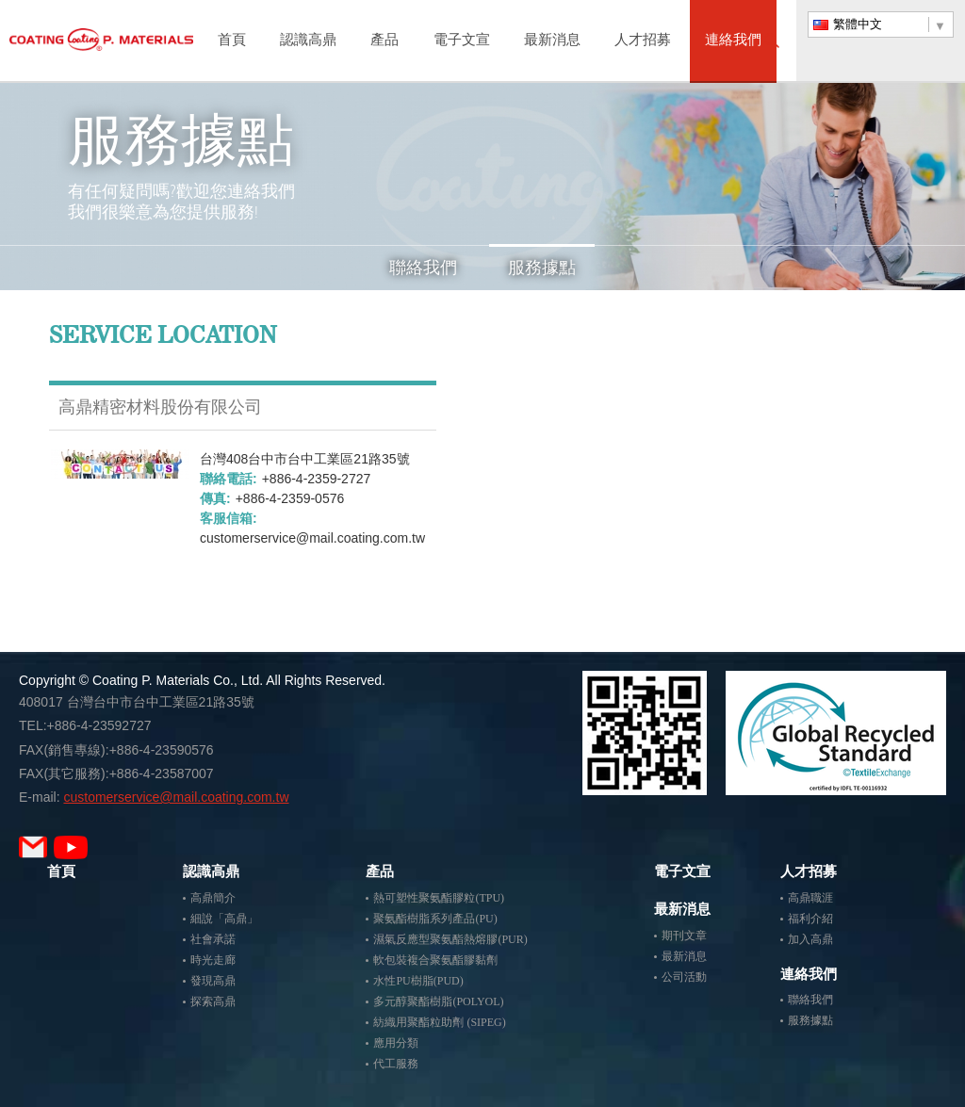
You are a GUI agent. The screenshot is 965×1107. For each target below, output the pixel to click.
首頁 (232, 41)
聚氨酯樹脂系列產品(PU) (435, 918)
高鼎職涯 (810, 897)
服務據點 (542, 267)
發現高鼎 (213, 980)
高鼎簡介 (213, 897)
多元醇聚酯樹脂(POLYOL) (438, 1001)
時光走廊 (213, 960)
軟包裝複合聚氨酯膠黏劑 (435, 960)
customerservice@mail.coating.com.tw (312, 537)
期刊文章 (684, 935)
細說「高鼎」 (224, 918)
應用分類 (395, 1043)
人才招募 (642, 41)
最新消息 (552, 41)
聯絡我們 (423, 267)
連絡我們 (733, 41)
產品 (384, 41)
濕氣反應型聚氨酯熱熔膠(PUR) (450, 939)
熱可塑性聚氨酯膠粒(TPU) (438, 897)
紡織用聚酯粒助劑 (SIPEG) (439, 1022)
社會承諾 (213, 939)
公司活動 (684, 977)
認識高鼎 (308, 41)
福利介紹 (810, 918)
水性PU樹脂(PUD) (418, 980)
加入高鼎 (810, 939)
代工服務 (395, 1063)
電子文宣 (461, 41)
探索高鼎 (213, 1001)
